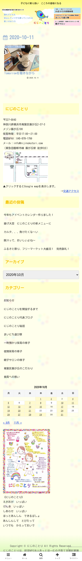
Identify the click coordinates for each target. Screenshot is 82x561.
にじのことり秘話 (14, 326)
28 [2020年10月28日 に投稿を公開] (30, 414)
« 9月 (6, 422)
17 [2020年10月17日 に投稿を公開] (62, 407)
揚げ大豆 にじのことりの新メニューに (27, 223)
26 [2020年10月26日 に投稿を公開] (8, 414)
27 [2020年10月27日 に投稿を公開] (19, 414)
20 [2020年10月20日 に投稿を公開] (19, 411)
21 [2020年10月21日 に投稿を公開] (30, 411)
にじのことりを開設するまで (21, 309)
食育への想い (12, 377)
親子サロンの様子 (14, 360)
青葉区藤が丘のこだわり (18, 368)
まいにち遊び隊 (13, 334)
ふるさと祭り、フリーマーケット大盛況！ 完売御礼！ (37, 249)
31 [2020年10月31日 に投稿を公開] (62, 414)
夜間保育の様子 (13, 351)
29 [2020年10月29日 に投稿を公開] (40, 414)
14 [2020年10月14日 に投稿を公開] (30, 407)
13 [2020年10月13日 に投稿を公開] (19, 407)
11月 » (18, 422)
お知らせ (9, 300)
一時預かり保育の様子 (17, 343)
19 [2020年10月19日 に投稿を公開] (8, 411)
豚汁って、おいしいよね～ (19, 240)
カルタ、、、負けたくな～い (21, 232)
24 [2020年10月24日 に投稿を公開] (62, 411)
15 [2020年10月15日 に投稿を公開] (40, 407)
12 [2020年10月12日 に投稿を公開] (8, 407)
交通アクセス (71, 191)
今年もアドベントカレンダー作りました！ (29, 215)
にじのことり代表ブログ (18, 317)
